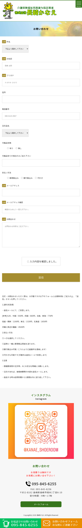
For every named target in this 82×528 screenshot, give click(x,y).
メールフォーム (41, 508)
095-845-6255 (44, 487)
